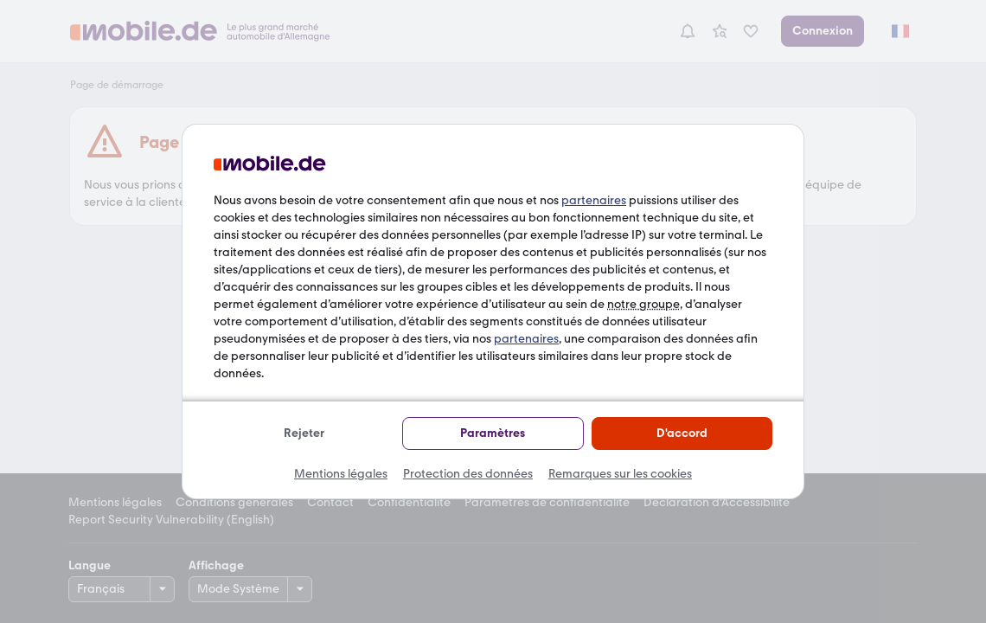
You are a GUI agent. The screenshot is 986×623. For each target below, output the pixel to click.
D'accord (681, 433)
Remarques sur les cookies (620, 473)
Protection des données (468, 473)
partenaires (593, 200)
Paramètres (492, 433)
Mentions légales (340, 473)
